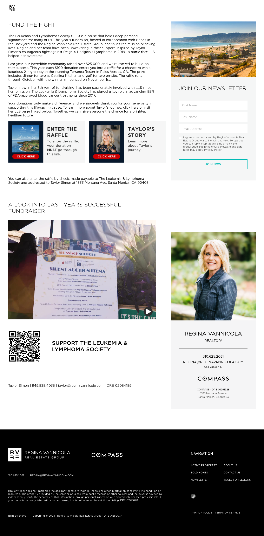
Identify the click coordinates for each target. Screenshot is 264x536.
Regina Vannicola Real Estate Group (79, 515)
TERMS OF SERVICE (227, 512)
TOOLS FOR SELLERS (237, 479)
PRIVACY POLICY (201, 512)
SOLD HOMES (199, 472)
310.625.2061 (16, 475)
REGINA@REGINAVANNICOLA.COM (51, 475)
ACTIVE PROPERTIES (204, 465)
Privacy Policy (213, 149)
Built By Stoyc (17, 515)
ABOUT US (230, 465)
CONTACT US (232, 472)
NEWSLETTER (200, 479)
